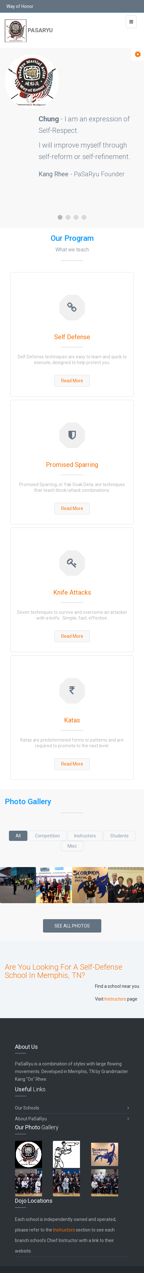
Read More (72, 380)
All (18, 835)
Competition (47, 835)
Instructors (85, 835)
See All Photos (72, 925)
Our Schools (72, 1108)
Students (119, 835)
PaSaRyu (29, 30)
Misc (72, 846)
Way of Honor (19, 6)
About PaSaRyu (72, 1119)
